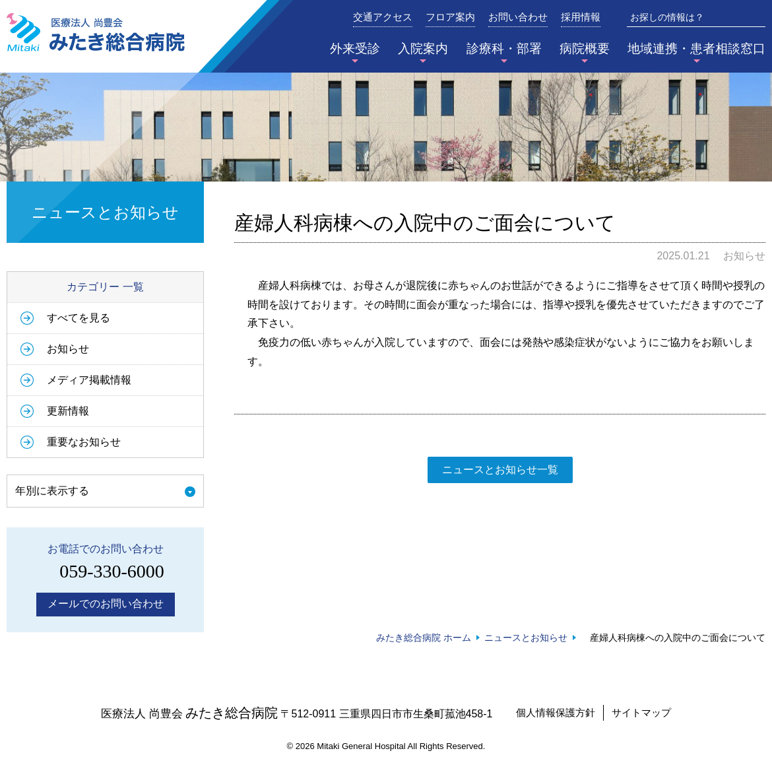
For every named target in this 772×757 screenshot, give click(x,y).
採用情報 (580, 17)
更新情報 (68, 410)
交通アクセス (382, 17)
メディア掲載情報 (89, 379)
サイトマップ (641, 712)
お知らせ (68, 348)
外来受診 (355, 48)
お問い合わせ (518, 17)
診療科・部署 (504, 48)
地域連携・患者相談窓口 (696, 48)
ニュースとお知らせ (525, 637)
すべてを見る (78, 317)
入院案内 (423, 48)
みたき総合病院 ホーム (423, 637)
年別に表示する (52, 490)
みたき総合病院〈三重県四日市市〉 (96, 32)
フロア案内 (450, 17)
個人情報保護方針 (555, 712)
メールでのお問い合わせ (106, 603)
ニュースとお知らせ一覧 (500, 469)
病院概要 (585, 48)
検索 (756, 17)
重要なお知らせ (84, 441)
